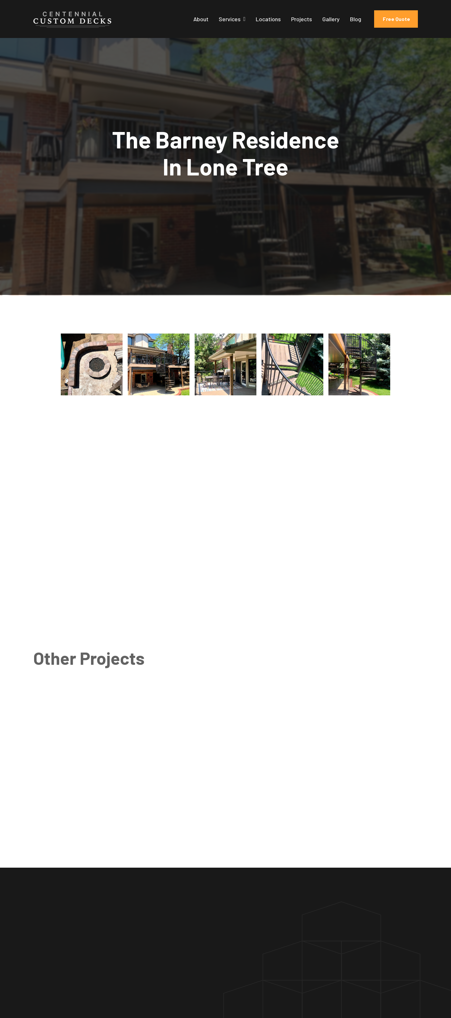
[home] (72, 19)
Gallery (331, 19)
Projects (301, 19)
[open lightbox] (92, 364)
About (200, 19)
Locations (268, 19)
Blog (355, 19)
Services (230, 19)
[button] (232, 19)
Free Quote (396, 19)
